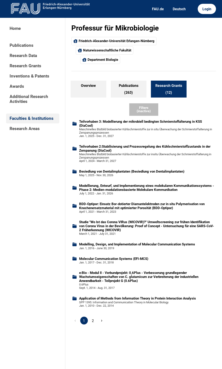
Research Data (23, 55)
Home (15, 28)
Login (206, 9)
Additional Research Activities (29, 99)
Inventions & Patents (29, 76)
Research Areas (25, 128)
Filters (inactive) (144, 109)
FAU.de (158, 9)
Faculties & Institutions (31, 118)
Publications (21, 45)
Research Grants (25, 65)
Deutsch (179, 9)
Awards (17, 86)
